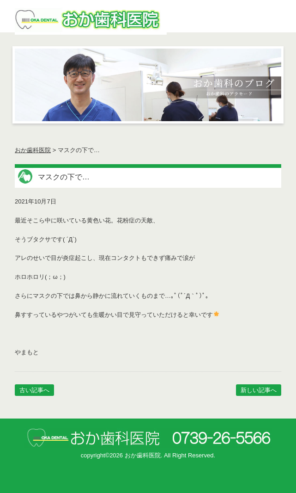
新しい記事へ (259, 390)
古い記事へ (34, 390)
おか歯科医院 (33, 150)
